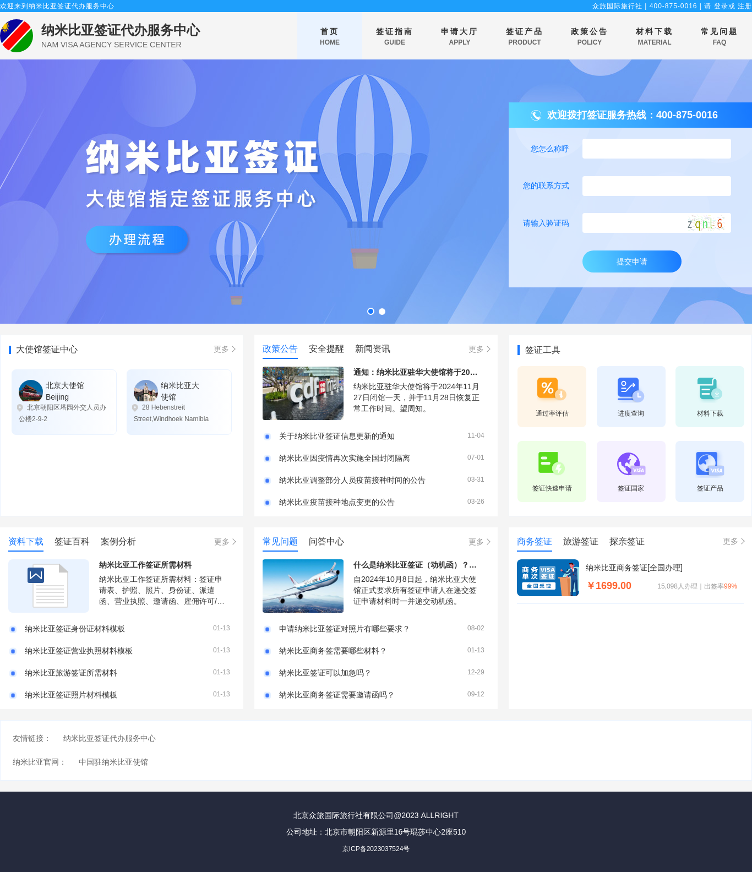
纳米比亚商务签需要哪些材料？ (333, 650)
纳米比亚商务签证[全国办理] (634, 567)
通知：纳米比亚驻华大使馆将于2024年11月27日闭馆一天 (451, 372)
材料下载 (654, 37)
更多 (221, 349)
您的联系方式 (546, 185)
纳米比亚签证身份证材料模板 (75, 628)
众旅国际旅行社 (617, 6)
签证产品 (524, 37)
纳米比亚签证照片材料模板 (71, 694)
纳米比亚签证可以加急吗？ (325, 672)
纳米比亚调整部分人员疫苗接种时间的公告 (352, 480)
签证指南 (394, 37)
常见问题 (719, 37)
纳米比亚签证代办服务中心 (120, 30)
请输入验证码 (546, 223)
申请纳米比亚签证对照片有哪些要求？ (344, 628)
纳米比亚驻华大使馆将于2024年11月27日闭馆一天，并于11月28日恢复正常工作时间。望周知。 (416, 397)
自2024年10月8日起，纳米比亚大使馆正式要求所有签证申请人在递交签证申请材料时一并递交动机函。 (415, 590)
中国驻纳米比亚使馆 (113, 761)
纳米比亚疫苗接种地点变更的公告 (337, 502)
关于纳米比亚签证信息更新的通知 (337, 436)
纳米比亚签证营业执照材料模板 (79, 650)
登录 (721, 6)
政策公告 (589, 37)
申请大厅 (459, 37)
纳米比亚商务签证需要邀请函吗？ (337, 694)
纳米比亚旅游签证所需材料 (71, 672)
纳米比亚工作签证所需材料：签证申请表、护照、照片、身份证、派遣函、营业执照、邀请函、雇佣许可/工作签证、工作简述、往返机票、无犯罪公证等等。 (162, 601)
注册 (745, 6)
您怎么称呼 (550, 148)
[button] (370, 311)
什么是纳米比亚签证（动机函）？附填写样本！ (434, 564)
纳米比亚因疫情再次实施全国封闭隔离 (344, 458)
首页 (329, 37)
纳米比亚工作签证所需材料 (145, 564)
